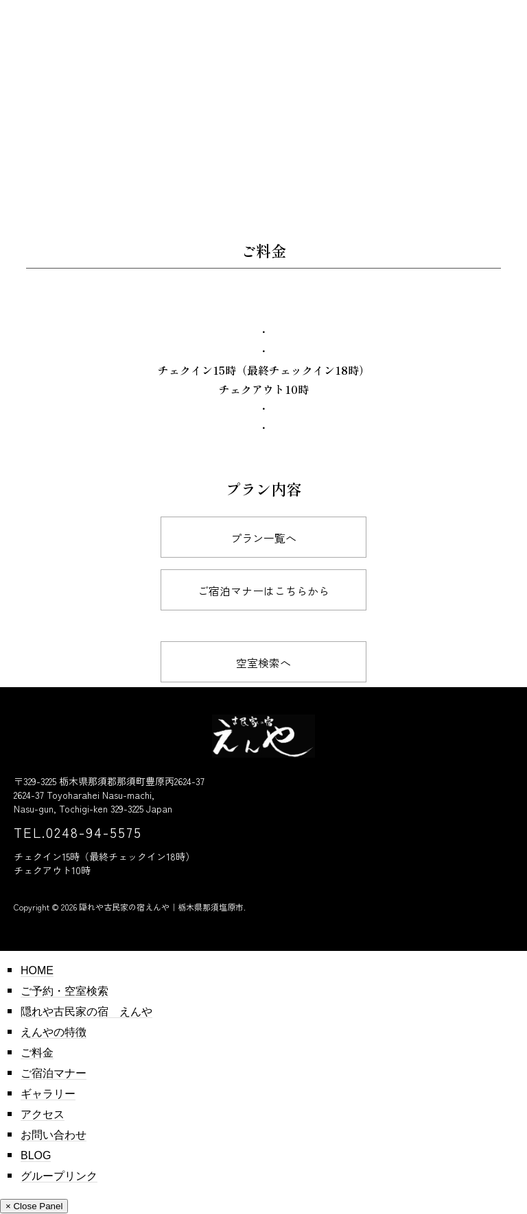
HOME (37, 970)
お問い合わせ (53, 1135)
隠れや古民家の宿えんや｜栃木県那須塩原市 (161, 907)
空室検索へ (263, 662)
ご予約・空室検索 (64, 991)
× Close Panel (33, 1206)
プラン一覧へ (263, 538)
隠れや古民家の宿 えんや (86, 1011)
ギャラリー (48, 1094)
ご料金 (37, 1052)
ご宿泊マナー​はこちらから (263, 590)
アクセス (43, 1114)
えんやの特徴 (53, 1032)
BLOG (36, 1155)
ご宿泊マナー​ (53, 1073)
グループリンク (59, 1176)
